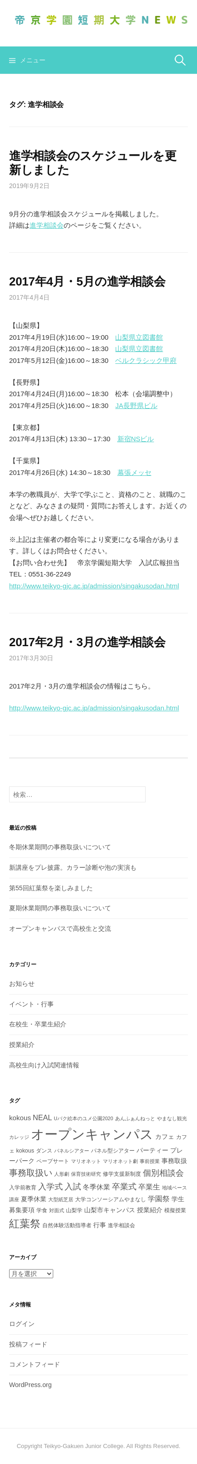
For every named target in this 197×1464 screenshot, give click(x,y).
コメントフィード (34, 1364)
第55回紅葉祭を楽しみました (51, 888)
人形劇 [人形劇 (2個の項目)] (61, 1174)
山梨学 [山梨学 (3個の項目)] (74, 1210)
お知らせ (22, 983)
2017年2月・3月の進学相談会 (87, 642)
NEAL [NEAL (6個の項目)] (42, 1117)
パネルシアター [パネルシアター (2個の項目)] (71, 1150)
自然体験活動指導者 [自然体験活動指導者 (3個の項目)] (66, 1225)
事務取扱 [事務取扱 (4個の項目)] (174, 1160)
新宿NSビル (135, 439)
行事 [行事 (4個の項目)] (99, 1225)
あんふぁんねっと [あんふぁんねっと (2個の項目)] (135, 1118)
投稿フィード (28, 1344)
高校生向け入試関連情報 (44, 1065)
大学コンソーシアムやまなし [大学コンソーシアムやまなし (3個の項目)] (110, 1199)
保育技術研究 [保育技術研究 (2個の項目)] (86, 1174)
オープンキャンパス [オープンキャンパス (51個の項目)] (92, 1134)
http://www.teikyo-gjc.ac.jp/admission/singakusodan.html (94, 586)
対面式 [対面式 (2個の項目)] (56, 1210)
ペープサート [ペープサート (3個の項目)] (52, 1161)
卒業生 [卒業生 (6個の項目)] (149, 1187)
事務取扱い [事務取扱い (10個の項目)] (30, 1173)
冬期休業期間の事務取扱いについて (60, 847)
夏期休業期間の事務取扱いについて (60, 908)
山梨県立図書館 (139, 337)
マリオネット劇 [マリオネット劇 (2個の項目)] (120, 1161)
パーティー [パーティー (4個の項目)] (152, 1150)
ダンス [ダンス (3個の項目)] (44, 1151)
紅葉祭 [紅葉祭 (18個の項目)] (24, 1223)
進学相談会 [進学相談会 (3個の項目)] (121, 1225)
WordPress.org (30, 1384)
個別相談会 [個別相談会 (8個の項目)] (163, 1173)
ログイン (22, 1323)
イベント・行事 (31, 1004)
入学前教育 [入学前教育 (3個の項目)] (22, 1187)
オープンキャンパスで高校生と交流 (60, 928)
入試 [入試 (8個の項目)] (73, 1186)
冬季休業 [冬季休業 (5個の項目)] (96, 1187)
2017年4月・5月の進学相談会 (87, 281)
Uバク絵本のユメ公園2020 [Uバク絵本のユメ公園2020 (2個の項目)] (83, 1118)
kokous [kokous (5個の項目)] (20, 1118)
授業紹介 (22, 1044)
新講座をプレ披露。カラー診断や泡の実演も (72, 867)
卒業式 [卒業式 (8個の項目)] (124, 1186)
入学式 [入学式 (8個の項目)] (50, 1186)
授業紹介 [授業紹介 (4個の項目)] (149, 1210)
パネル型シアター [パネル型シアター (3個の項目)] (113, 1151)
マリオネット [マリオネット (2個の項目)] (86, 1161)
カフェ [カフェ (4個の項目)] (164, 1136)
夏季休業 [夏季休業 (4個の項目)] (33, 1199)
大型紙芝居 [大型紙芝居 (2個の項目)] (60, 1199)
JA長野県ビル (136, 405)
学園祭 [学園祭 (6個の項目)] (159, 1198)
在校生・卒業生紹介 (37, 1024)
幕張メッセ (134, 472)
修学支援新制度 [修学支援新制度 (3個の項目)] (122, 1174)
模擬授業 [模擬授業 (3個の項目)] (175, 1210)
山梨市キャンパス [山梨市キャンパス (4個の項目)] (109, 1210)
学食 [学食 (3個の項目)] (41, 1210)
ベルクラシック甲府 (146, 360)
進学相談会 (47, 225)
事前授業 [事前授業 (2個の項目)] (150, 1161)
